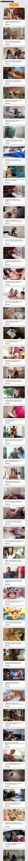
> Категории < (14, 4)
